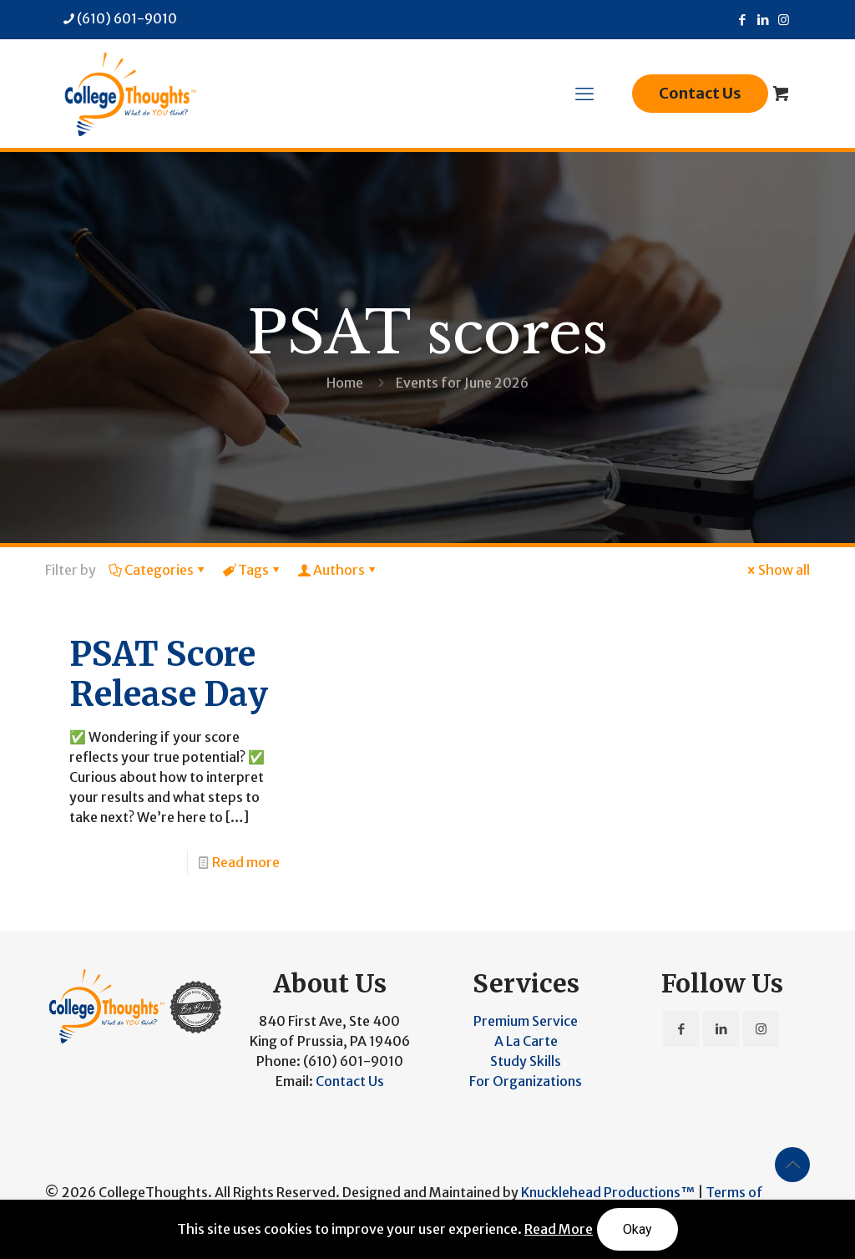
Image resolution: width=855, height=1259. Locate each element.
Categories (158, 569)
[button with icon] (681, 1029)
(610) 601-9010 (353, 1061)
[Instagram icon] (783, 20)
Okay (637, 1229)
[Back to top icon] (792, 1164)
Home (344, 382)
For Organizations (525, 1081)
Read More (558, 1229)
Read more (246, 862)
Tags (252, 569)
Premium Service (525, 1021)
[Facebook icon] (742, 20)
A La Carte (526, 1041)
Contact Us (700, 93)
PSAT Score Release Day (168, 674)
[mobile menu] (584, 93)
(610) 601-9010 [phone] (127, 18)
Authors (337, 569)
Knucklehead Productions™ (608, 1192)
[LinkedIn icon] (762, 20)
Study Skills (525, 1061)
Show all (777, 569)
